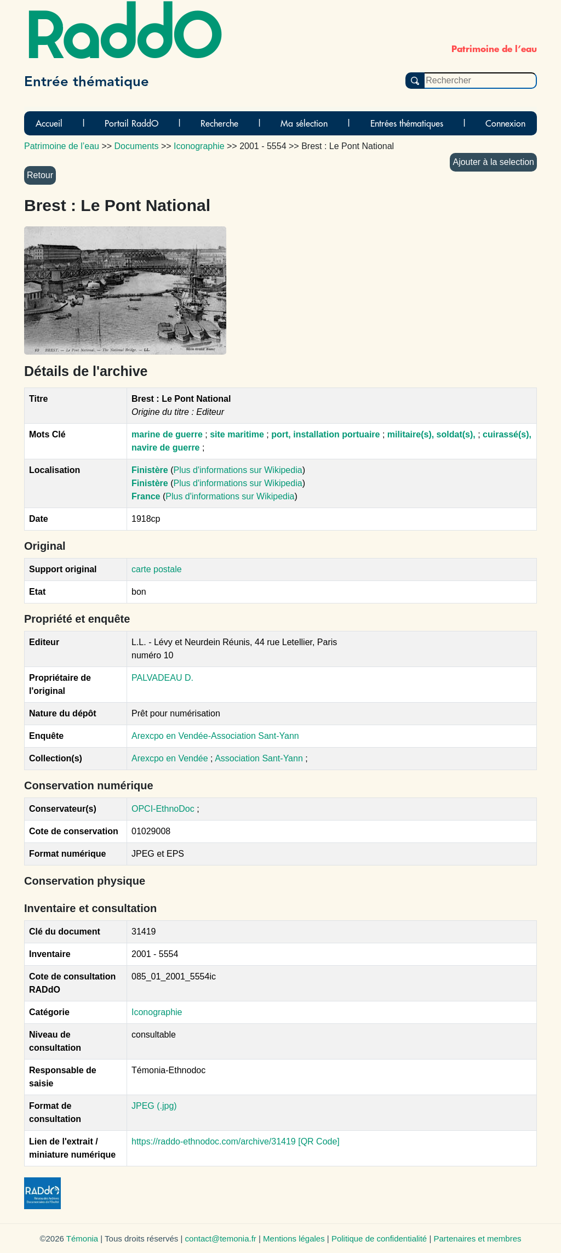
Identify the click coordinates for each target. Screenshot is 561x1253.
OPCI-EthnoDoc (162, 808)
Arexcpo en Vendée (170, 758)
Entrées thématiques (406, 123)
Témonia (82, 1238)
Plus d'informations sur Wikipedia (237, 470)
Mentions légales (294, 1238)
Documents (137, 146)
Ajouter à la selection (493, 162)
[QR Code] (319, 1141)
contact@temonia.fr (220, 1238)
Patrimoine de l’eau (61, 146)
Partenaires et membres (477, 1238)
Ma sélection (304, 123)
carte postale (156, 569)
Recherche (219, 123)
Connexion (505, 123)
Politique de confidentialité (379, 1238)
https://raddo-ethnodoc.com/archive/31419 (213, 1141)
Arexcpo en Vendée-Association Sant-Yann (215, 736)
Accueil (49, 123)
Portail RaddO (131, 123)
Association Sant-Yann (260, 758)
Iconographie (156, 1012)
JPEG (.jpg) (154, 1105)
